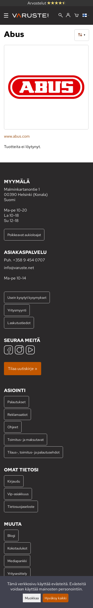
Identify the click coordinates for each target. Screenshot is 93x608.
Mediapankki (17, 560)
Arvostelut (47, 3)
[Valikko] (6, 15)
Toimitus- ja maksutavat (25, 439)
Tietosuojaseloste (20, 506)
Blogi (11, 535)
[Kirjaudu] (68, 15)
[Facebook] (8, 350)
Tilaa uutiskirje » (22, 368)
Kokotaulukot (17, 548)
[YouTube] (30, 350)
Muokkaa (32, 598)
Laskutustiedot (19, 322)
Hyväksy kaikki (55, 598)
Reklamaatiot (17, 414)
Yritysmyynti (16, 310)
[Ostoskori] (76, 16)
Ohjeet (12, 427)
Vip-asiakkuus (18, 493)
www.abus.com (17, 136)
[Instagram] (19, 350)
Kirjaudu (13, 481)
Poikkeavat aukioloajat (24, 234)
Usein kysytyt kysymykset (26, 297)
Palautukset (16, 401)
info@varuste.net (19, 267)
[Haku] (61, 15)
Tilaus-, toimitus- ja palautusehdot (33, 452)
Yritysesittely (17, 573)
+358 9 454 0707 (29, 260)
